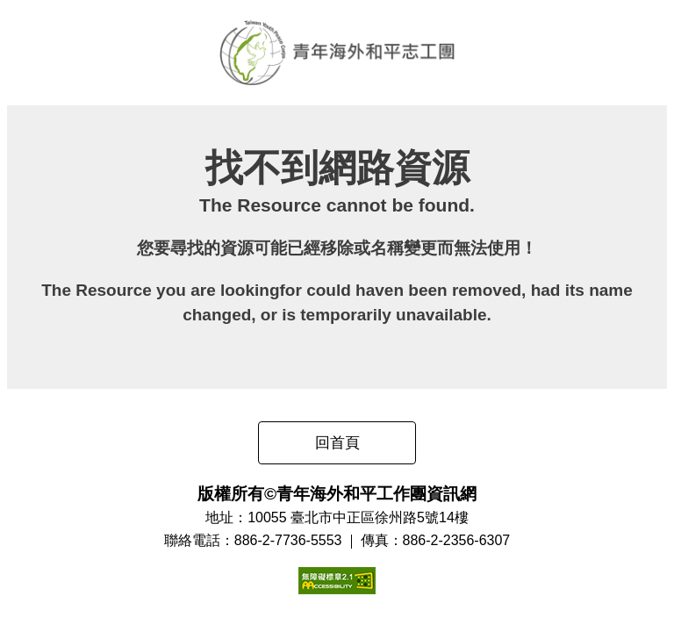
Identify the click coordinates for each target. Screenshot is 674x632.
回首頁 (337, 442)
